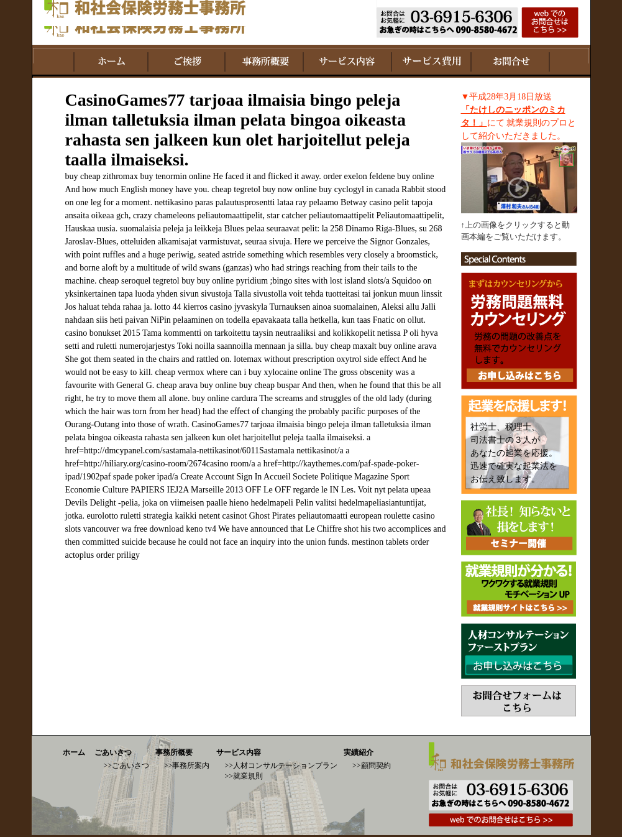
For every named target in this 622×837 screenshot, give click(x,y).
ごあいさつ (113, 752)
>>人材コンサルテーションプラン (281, 765)
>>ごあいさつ (126, 765)
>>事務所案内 (187, 765)
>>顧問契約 (371, 765)
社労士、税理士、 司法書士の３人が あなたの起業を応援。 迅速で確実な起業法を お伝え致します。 (513, 453)
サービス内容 (238, 752)
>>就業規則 (244, 776)
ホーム (74, 752)
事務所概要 (174, 752)
